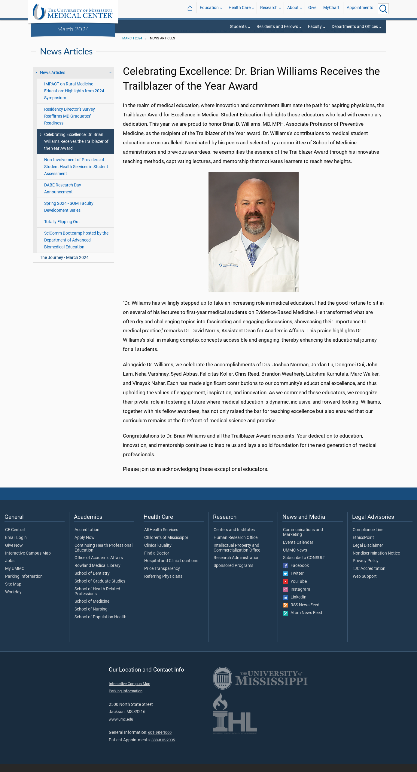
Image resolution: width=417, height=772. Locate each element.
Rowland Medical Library (97, 573)
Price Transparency (162, 576)
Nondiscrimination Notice (376, 561)
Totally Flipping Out (62, 229)
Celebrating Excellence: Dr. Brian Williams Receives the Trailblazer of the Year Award (76, 149)
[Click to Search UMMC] (383, 8)
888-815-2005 (163, 748)
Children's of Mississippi (166, 545)
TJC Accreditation (369, 576)
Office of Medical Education (278, 39)
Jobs (9, 568)
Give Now (14, 553)
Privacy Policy (366, 568)
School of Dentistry (92, 581)
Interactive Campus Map (28, 561)
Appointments (360, 8)
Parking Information (24, 584)
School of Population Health (100, 625)
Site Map (13, 592)
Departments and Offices (355, 26)
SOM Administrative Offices (222, 39)
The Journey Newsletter (333, 39)
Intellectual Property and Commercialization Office (237, 556)
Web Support (365, 584)
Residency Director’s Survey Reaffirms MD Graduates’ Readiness (69, 124)
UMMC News (295, 558)
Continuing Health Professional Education (103, 556)
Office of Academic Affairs (99, 565)
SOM (134, 39)
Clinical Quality (158, 553)
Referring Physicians (163, 584)
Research (269, 8)
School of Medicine (92, 609)
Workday (13, 600)
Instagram (296, 597)
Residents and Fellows (277, 26)
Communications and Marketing (303, 540)
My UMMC (14, 576)
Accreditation (87, 537)
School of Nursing (91, 617)
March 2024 (73, 29)
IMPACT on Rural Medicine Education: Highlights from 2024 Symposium (74, 98)
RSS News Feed (301, 613)
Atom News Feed (302, 620)
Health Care (240, 8)
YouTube (295, 589)
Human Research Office (235, 545)
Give (312, 8)
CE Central (15, 537)
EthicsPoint (363, 545)
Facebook (296, 573)
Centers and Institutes (234, 537)
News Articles (52, 80)
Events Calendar (298, 550)
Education (209, 8)
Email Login (16, 545)
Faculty (315, 26)
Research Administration (237, 565)
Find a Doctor (156, 561)
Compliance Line (368, 537)
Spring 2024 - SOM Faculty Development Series (68, 215)
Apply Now (85, 545)
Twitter (293, 581)
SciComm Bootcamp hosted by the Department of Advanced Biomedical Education (76, 247)
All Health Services (161, 537)
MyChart (331, 8)
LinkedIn (294, 605)
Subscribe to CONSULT (304, 565)
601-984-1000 (160, 740)
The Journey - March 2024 (64, 265)
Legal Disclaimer (368, 553)
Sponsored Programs (233, 573)
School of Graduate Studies (100, 589)
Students (238, 26)
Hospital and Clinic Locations (171, 568)
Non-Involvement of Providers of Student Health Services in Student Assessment (76, 174)
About (293, 8)
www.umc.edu (121, 727)
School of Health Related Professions (97, 599)
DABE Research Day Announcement (62, 196)
